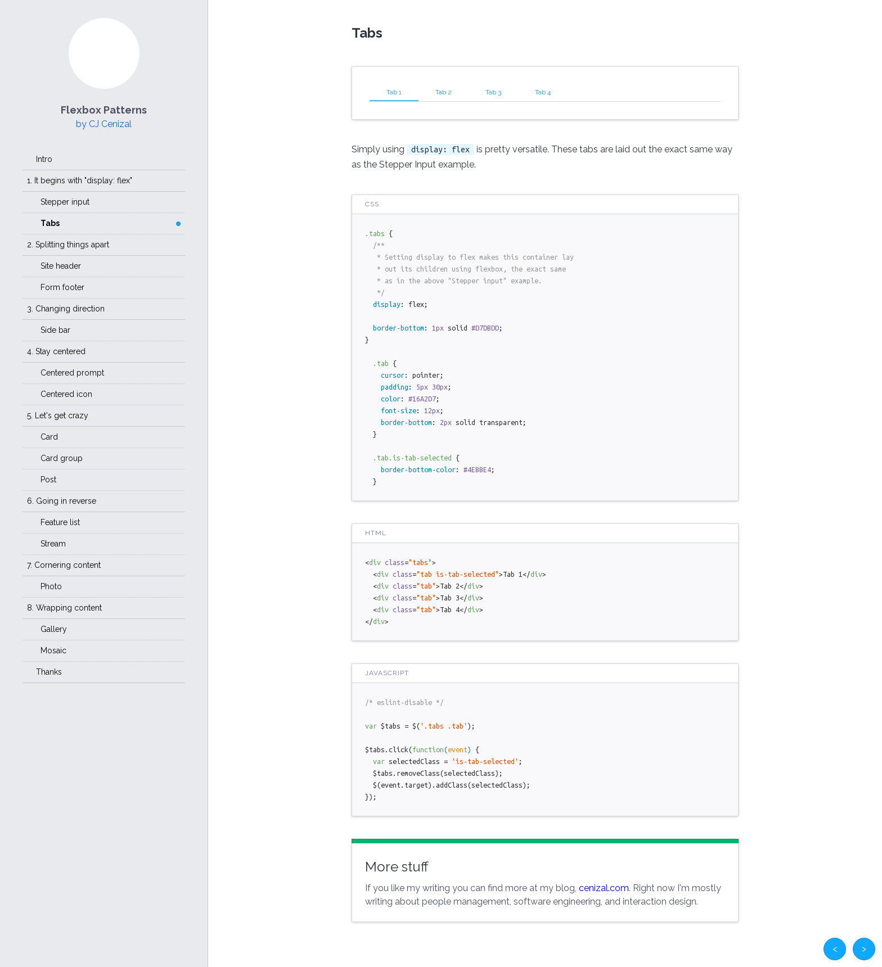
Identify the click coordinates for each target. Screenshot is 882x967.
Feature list (60, 522)
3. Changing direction (66, 308)
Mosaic (53, 650)
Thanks (49, 671)
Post (48, 479)
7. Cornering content (64, 565)
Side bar (55, 330)
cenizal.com (604, 888)
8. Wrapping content (64, 607)
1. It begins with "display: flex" (79, 180)
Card (49, 436)
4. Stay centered (56, 351)
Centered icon (66, 394)
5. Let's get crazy (57, 415)
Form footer (62, 287)
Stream (53, 543)
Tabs (50, 223)
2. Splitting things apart (68, 244)
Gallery (53, 629)
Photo (51, 586)
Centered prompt (72, 372)
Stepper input (64, 201)
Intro (44, 159)
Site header (60, 265)
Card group (61, 458)
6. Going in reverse (61, 500)
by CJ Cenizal (104, 124)
